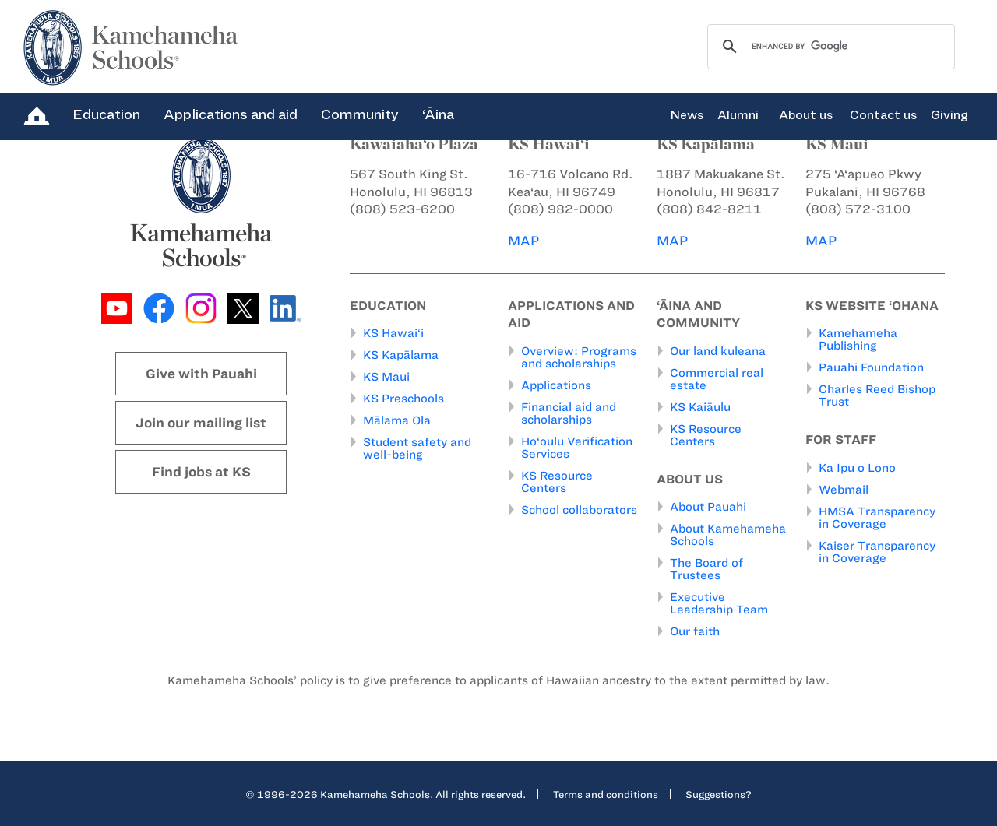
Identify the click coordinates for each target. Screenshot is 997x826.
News (686, 115)
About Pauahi (708, 507)
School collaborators (579, 510)
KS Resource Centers (557, 481)
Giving (949, 115)
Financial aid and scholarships (568, 413)
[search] (829, 46)
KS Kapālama (401, 355)
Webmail (843, 489)
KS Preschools (403, 398)
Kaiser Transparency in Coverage (877, 552)
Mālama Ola (397, 420)
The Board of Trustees (706, 569)
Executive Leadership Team (719, 603)
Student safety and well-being (417, 448)
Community (360, 114)
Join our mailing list (201, 423)
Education (106, 114)
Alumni (738, 115)
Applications (556, 385)
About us (806, 115)
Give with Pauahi (201, 374)
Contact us (883, 115)
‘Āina (438, 114)
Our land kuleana (718, 351)
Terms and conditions (605, 794)
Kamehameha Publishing (858, 339)
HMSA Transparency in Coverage (877, 517)
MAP (523, 241)
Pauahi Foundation (871, 367)
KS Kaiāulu (700, 407)
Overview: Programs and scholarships (578, 357)
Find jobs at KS (201, 472)
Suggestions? (718, 794)
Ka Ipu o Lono (857, 468)
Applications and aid (231, 114)
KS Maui (386, 377)
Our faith (695, 631)
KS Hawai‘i (393, 333)
